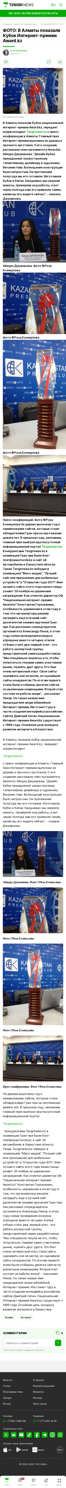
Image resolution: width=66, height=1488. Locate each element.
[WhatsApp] (60, 1435)
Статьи (7, 1385)
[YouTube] (21, 1435)
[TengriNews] (7, 1482)
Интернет (26, 1317)
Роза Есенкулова (19, 51)
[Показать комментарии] (49, 62)
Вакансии (38, 1391)
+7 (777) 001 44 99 (46, 1421)
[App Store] (5, 1450)
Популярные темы (13, 1391)
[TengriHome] (20, 1482)
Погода (7, 1403)
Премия (9, 1317)
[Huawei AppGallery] (34, 1450)
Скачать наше (11, 1443)
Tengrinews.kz (36, 132)
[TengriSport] (33, 1482)
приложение (26, 1443)
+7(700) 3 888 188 (16, 1421)
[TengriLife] (46, 1482)
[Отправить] (58, 1343)
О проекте (38, 1380)
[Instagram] (52, 1435)
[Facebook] (37, 1435)
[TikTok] (29, 1435)
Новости (7, 1380)
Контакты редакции (44, 1385)
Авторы (7, 1397)
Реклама (37, 1397)
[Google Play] (18, 1450)
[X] (6, 1435)
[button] (59, 1482)
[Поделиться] (60, 62)
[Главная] (18, 4)
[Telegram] (45, 1435)
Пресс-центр (40, 1403)
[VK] (14, 1435)
